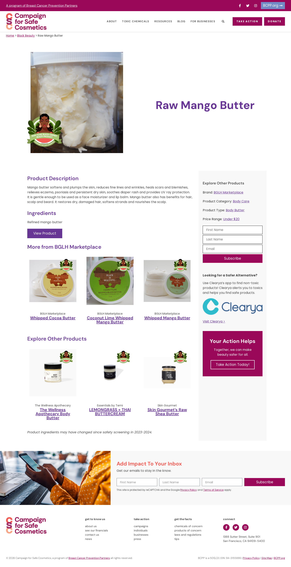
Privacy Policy (188, 490)
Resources (159, 21)
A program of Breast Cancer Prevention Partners (41, 5)
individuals (141, 530)
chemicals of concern (188, 526)
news (88, 539)
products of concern (187, 530)
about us (91, 526)
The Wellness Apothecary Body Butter (53, 413)
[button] (219, 21)
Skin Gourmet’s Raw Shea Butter (167, 411)
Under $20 (231, 219)
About (108, 21)
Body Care (241, 201)
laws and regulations (187, 534)
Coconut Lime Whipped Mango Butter (110, 320)
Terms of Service (213, 490)
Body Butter (235, 210)
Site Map (266, 558)
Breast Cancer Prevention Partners (89, 558)
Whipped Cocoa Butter (52, 318)
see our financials (96, 530)
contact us (92, 534)
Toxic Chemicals (131, 21)
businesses (141, 534)
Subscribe (232, 258)
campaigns (141, 526)
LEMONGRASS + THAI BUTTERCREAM (110, 411)
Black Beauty (26, 36)
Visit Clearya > (214, 321)
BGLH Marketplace (228, 192)
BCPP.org (279, 558)
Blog (177, 21)
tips (176, 539)
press (137, 539)
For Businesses (198, 21)
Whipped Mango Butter (167, 318)
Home (10, 36)
